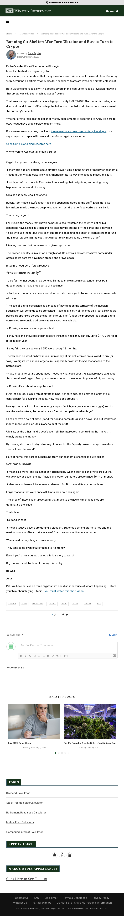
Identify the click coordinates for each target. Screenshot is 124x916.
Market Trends (27, 34)
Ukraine (87, 604)
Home (9, 34)
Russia (75, 604)
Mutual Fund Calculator (20, 822)
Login (113, 635)
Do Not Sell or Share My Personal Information (84, 902)
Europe (52, 604)
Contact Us (22, 897)
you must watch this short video (64, 591)
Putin (64, 604)
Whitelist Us (19, 902)
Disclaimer (51, 897)
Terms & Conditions (75, 897)
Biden (24, 604)
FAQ (36, 897)
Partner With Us (41, 902)
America (12, 604)
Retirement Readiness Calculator (26, 812)
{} (61, 655)
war (99, 604)
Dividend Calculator (18, 793)
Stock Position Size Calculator (24, 802)
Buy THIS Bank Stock (19, 743)
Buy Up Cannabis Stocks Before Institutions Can (89, 743)
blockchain (37, 604)
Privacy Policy (101, 897)
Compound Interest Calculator (24, 832)
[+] (66, 655)
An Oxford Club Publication (63, 2)
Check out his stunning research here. (29, 144)
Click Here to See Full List (26, 879)
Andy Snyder (34, 53)
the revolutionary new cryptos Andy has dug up (79, 131)
